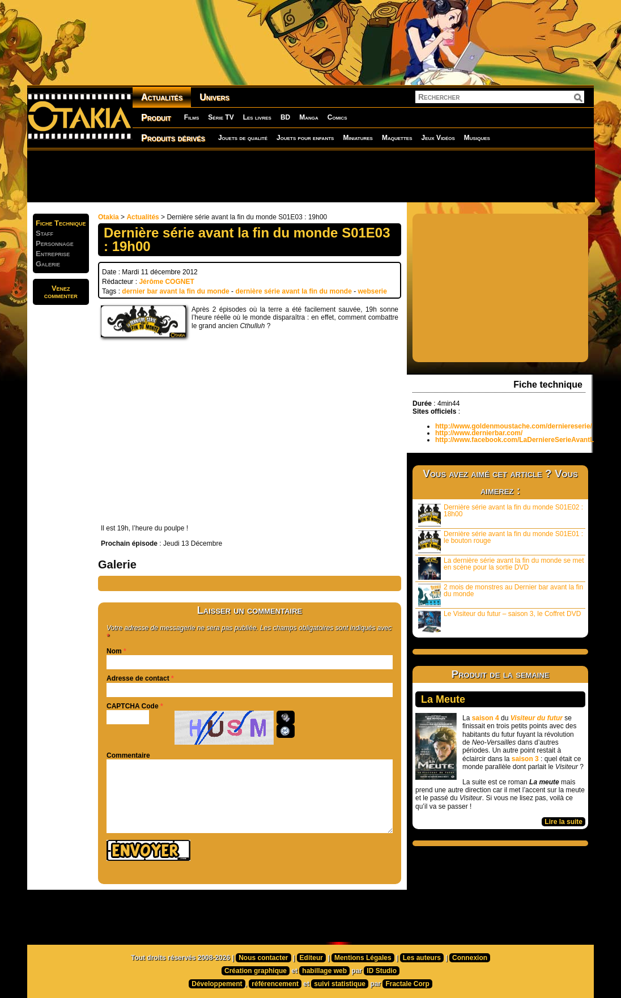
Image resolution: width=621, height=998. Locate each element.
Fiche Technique (61, 223)
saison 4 (485, 718)
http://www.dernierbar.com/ (478, 433)
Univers (214, 97)
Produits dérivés (173, 138)
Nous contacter (263, 958)
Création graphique (255, 971)
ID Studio (382, 971)
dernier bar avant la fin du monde (175, 291)
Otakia (108, 217)
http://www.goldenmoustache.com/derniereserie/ (513, 426)
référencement (275, 984)
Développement (217, 984)
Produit (156, 117)
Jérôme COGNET (166, 282)
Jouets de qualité (242, 138)
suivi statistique (339, 984)
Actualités (161, 97)
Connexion (469, 958)
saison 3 (525, 759)
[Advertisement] (310, 175)
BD (285, 117)
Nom (114, 651)
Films (191, 117)
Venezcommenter (61, 291)
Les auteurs (422, 958)
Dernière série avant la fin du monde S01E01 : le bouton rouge (500, 541)
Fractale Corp (407, 984)
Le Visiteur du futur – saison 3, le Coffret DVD (499, 621)
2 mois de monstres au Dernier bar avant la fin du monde (500, 594)
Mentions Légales (363, 958)
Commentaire (128, 755)
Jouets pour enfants (305, 138)
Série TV (220, 117)
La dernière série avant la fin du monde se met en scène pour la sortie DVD (501, 568)
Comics (337, 117)
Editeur (311, 958)
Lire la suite (563, 822)
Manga (308, 117)
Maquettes (397, 138)
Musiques (477, 138)
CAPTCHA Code (133, 706)
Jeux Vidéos (437, 138)
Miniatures (358, 138)
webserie (372, 291)
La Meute (443, 699)
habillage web (324, 971)
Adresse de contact (138, 678)
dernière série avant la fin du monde (293, 291)
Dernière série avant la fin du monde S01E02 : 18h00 (500, 514)
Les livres (257, 117)
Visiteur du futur (537, 718)
